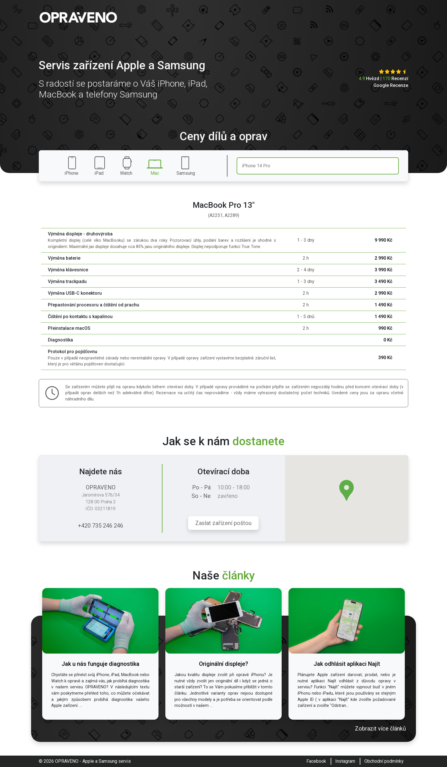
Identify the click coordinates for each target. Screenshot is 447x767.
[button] (346, 490)
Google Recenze (390, 85)
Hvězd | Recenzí (383, 78)
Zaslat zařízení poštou (223, 523)
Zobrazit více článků (380, 728)
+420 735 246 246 (100, 525)
